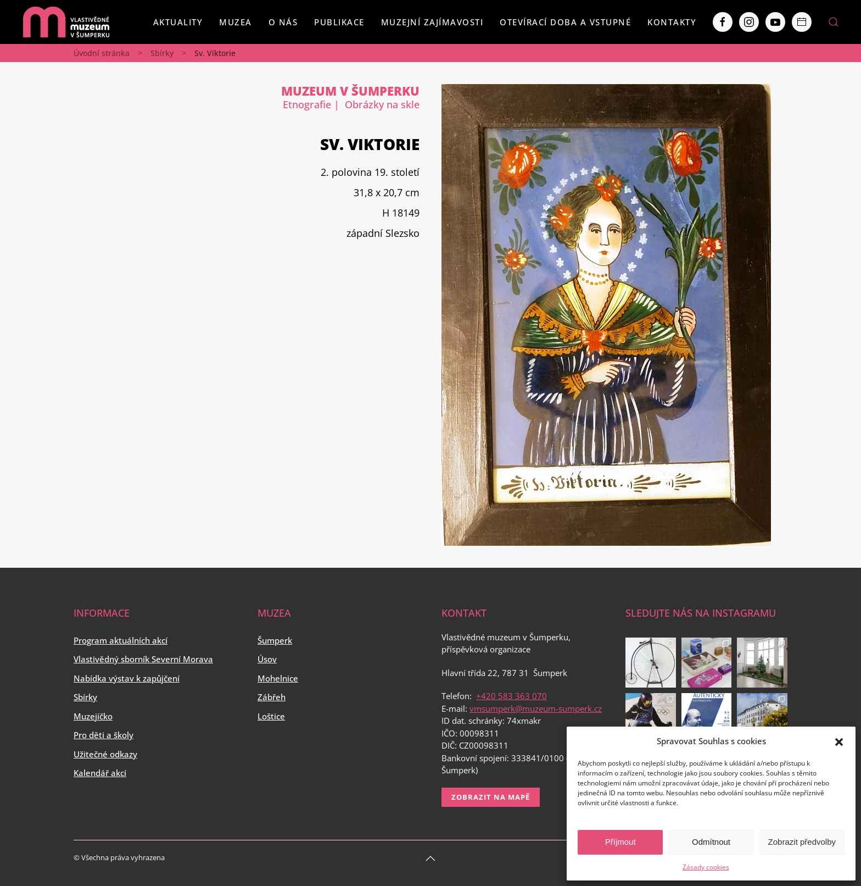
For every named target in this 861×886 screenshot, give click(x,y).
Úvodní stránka (102, 53)
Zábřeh (272, 696)
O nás (283, 21)
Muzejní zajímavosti (432, 21)
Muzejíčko (93, 716)
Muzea (235, 21)
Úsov (267, 659)
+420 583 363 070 (511, 695)
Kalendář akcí (100, 772)
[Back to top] (430, 858)
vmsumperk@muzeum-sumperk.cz (535, 708)
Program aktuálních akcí (120, 640)
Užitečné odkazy (105, 754)
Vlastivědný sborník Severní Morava (143, 659)
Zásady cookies (706, 867)
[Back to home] (66, 22)
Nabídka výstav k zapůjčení (127, 678)
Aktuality (178, 21)
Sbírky (162, 53)
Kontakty (671, 21)
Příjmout (620, 841)
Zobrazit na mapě (490, 797)
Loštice (271, 716)
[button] (839, 740)
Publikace (339, 21)
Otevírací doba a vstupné (565, 21)
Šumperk (275, 640)
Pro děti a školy (103, 734)
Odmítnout (711, 841)
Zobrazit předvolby (802, 841)
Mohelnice (278, 678)
